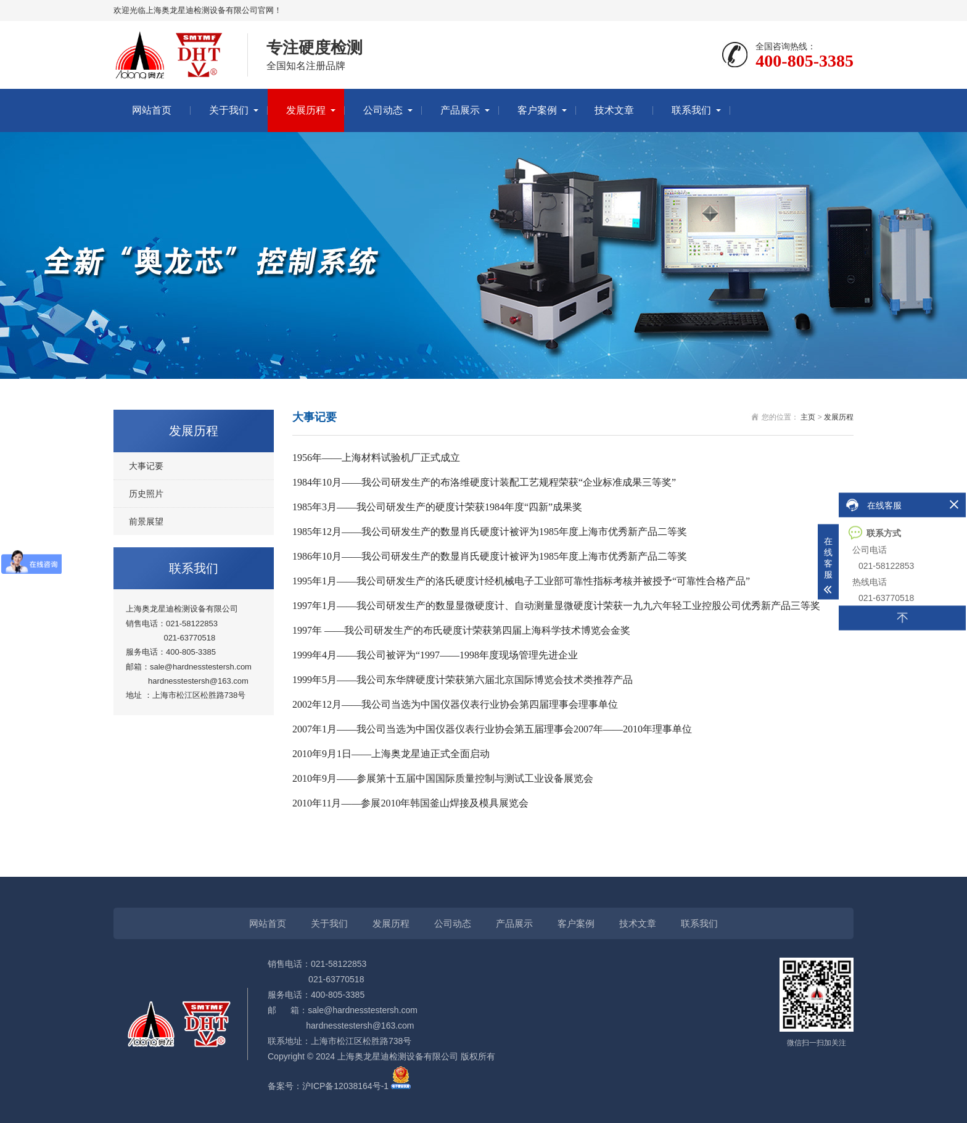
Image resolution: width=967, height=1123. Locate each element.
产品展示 (460, 110)
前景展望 (146, 521)
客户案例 (537, 110)
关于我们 (229, 110)
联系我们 (691, 110)
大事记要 (146, 466)
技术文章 (614, 110)
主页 (807, 417)
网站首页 (151, 110)
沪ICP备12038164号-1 (345, 1086)
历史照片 (146, 494)
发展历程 (306, 110)
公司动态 (383, 110)
